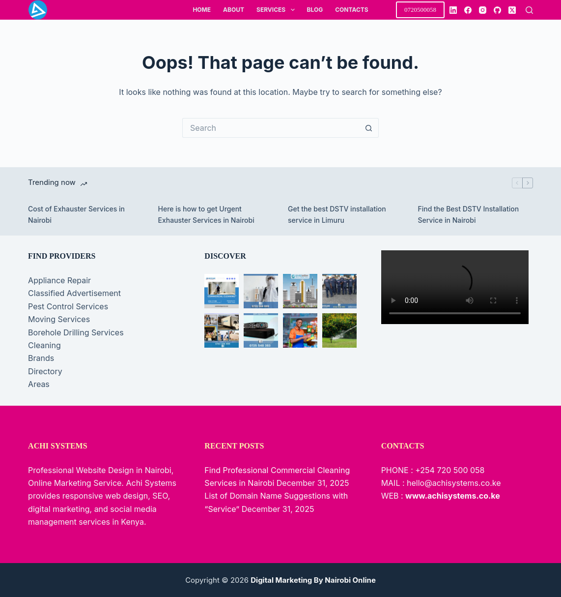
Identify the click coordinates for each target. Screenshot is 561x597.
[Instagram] (482, 10)
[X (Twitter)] (512, 10)
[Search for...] (270, 128)
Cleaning (44, 345)
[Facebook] (468, 10)
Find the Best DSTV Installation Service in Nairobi (468, 214)
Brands (41, 358)
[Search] (529, 10)
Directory (45, 371)
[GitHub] (497, 10)
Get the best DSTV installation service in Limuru (337, 214)
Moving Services (59, 319)
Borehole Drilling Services (76, 332)
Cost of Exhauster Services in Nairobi (76, 214)
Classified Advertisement (74, 293)
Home (202, 9)
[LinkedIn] (453, 10)
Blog (315, 9)
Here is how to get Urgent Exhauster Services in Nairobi (206, 214)
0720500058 (420, 9)
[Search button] (369, 128)
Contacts (351, 9)
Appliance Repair (59, 280)
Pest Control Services (68, 306)
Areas (39, 384)
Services (277, 10)
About (233, 9)
